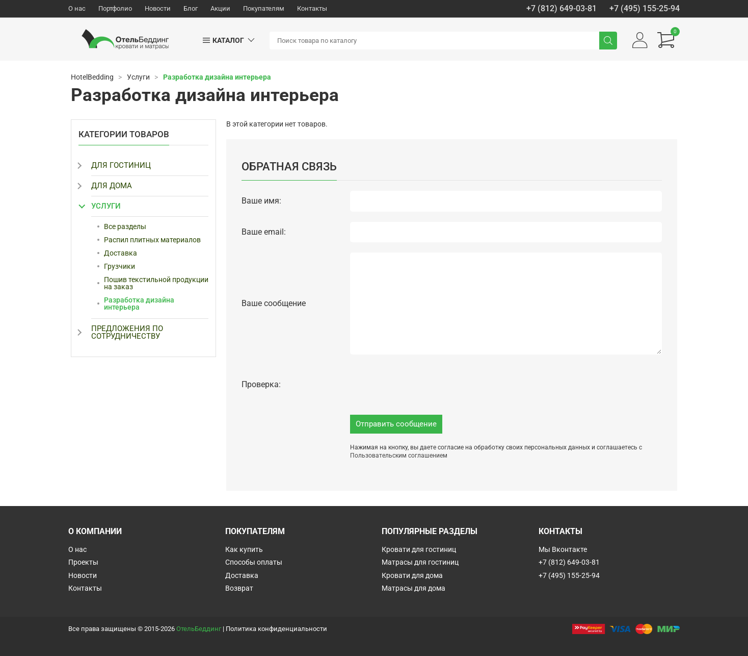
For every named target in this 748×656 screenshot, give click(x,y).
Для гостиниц (121, 165)
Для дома (111, 185)
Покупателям (263, 8)
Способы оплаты (253, 562)
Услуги (106, 206)
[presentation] (427, 385)
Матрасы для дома (413, 588)
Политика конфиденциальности (276, 629)
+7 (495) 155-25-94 (644, 8)
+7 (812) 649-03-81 (561, 8)
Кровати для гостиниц (419, 549)
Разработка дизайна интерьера (139, 303)
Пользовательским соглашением (398, 455)
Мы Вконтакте (563, 549)
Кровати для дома (412, 575)
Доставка (120, 253)
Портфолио (115, 8)
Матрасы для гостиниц (420, 562)
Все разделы (125, 226)
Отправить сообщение (396, 423)
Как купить (244, 549)
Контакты (312, 8)
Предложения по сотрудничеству (127, 332)
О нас (77, 8)
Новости (158, 8)
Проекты (83, 562)
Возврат (239, 588)
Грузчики (119, 266)
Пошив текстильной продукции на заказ (156, 283)
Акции (220, 8)
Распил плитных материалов (152, 239)
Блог (190, 8)
